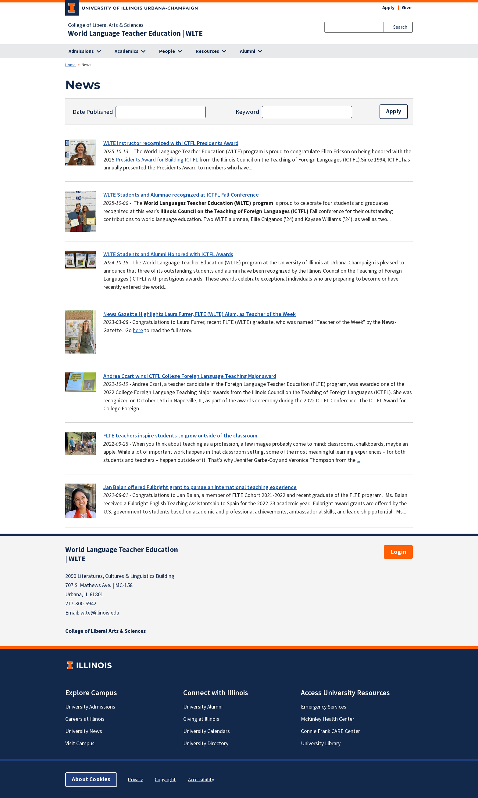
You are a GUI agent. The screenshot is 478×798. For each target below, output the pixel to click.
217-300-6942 (80, 604)
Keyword (247, 112)
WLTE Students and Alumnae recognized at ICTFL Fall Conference (181, 195)
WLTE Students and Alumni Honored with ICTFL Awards (168, 254)
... (358, 460)
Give (407, 7)
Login (398, 552)
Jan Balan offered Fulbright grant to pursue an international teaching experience (200, 487)
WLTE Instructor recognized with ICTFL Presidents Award (170, 143)
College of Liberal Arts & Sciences (106, 25)
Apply (388, 7)
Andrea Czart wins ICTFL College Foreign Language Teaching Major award (189, 376)
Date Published (93, 112)
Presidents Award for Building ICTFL (157, 160)
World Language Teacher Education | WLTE (135, 33)
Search (400, 27)
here (138, 330)
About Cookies (91, 779)
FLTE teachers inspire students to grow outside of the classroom (180, 436)
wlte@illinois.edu (99, 613)
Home (70, 65)
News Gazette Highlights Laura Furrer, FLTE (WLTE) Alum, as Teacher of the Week (199, 314)
